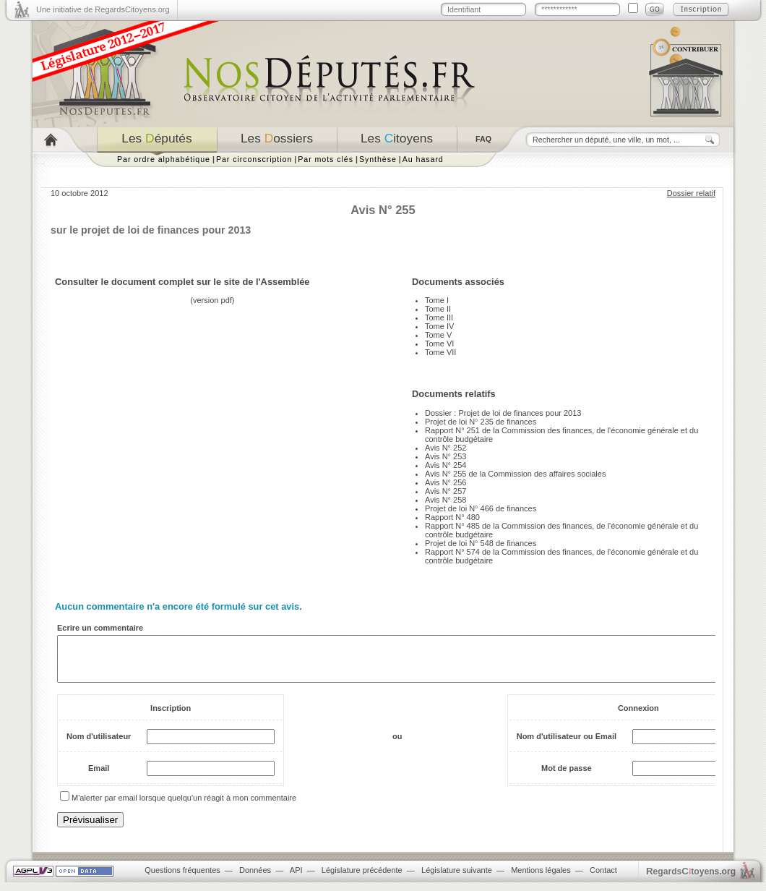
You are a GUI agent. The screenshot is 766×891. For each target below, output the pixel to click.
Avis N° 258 (445, 499)
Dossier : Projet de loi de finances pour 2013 (503, 413)
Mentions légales (541, 878)
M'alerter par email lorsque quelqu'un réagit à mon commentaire (184, 806)
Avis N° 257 (445, 491)
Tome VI (439, 343)
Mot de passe (566, 776)
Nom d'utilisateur (98, 745)
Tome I (437, 300)
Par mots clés (325, 159)
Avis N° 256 (445, 482)
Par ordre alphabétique (163, 159)
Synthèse (378, 159)
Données (255, 878)
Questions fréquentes (182, 878)
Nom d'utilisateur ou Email (566, 745)
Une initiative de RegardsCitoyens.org (103, 9)
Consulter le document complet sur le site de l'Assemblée (182, 281)
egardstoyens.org (691, 879)
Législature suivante (456, 878)
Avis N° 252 (445, 447)
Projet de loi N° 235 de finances (480, 421)
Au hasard (423, 159)
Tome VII (440, 352)
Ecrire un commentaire (100, 627)
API (296, 878)
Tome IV (439, 326)
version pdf (212, 300)
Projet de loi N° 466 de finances (480, 508)
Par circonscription (254, 159)
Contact (603, 878)
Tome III (439, 317)
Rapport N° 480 (452, 517)
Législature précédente (362, 878)
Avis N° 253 (445, 456)
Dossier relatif (691, 193)
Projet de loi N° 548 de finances (480, 543)
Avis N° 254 (445, 465)
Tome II (438, 308)
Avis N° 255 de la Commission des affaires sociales (515, 473)
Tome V (438, 335)
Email (98, 776)
